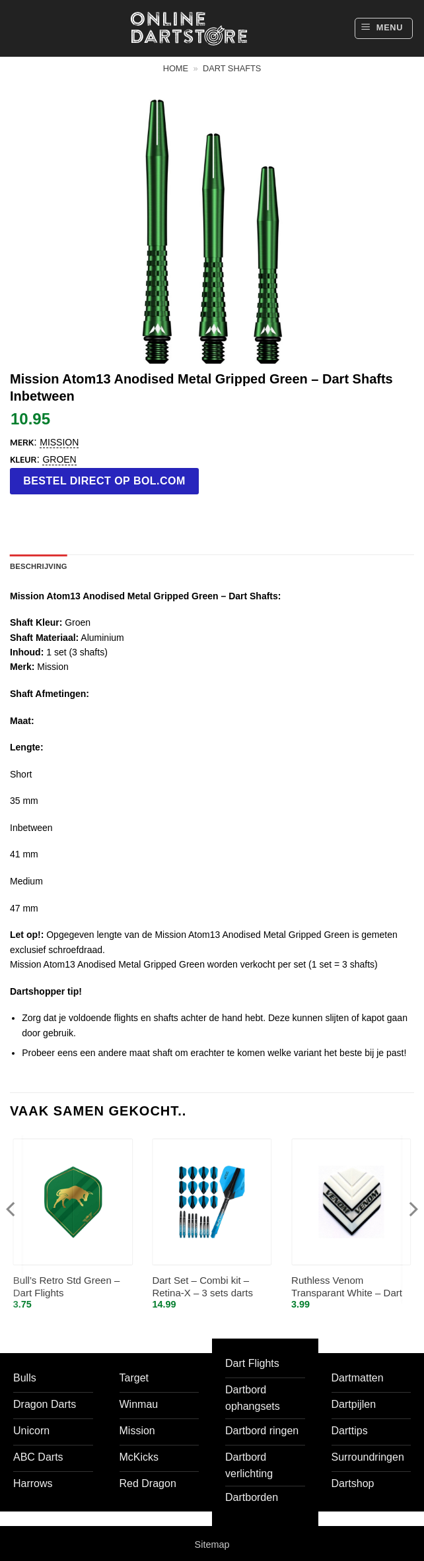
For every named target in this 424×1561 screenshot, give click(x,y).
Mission (59, 442)
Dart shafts (232, 68)
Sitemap (212, 1544)
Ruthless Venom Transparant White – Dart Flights (346, 1287)
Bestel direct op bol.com (104, 480)
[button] (384, 28)
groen (59, 459)
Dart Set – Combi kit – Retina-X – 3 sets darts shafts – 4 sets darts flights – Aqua (210, 1287)
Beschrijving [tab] (38, 566)
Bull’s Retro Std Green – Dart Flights (66, 1287)
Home (175, 68)
